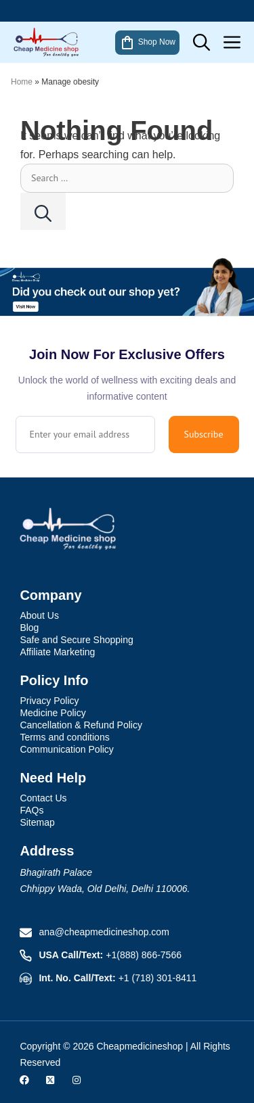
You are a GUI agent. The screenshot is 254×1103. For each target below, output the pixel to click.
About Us (39, 615)
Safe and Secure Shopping (76, 639)
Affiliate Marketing (57, 652)
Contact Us (43, 798)
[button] (201, 42)
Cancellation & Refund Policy (81, 725)
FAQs (31, 810)
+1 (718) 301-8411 (158, 977)
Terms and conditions (64, 737)
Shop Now (147, 42)
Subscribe (204, 434)
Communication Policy (67, 749)
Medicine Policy (52, 712)
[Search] (43, 211)
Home (22, 82)
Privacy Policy (49, 700)
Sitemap (37, 822)
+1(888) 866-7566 (144, 954)
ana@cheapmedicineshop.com (104, 931)
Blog (29, 627)
